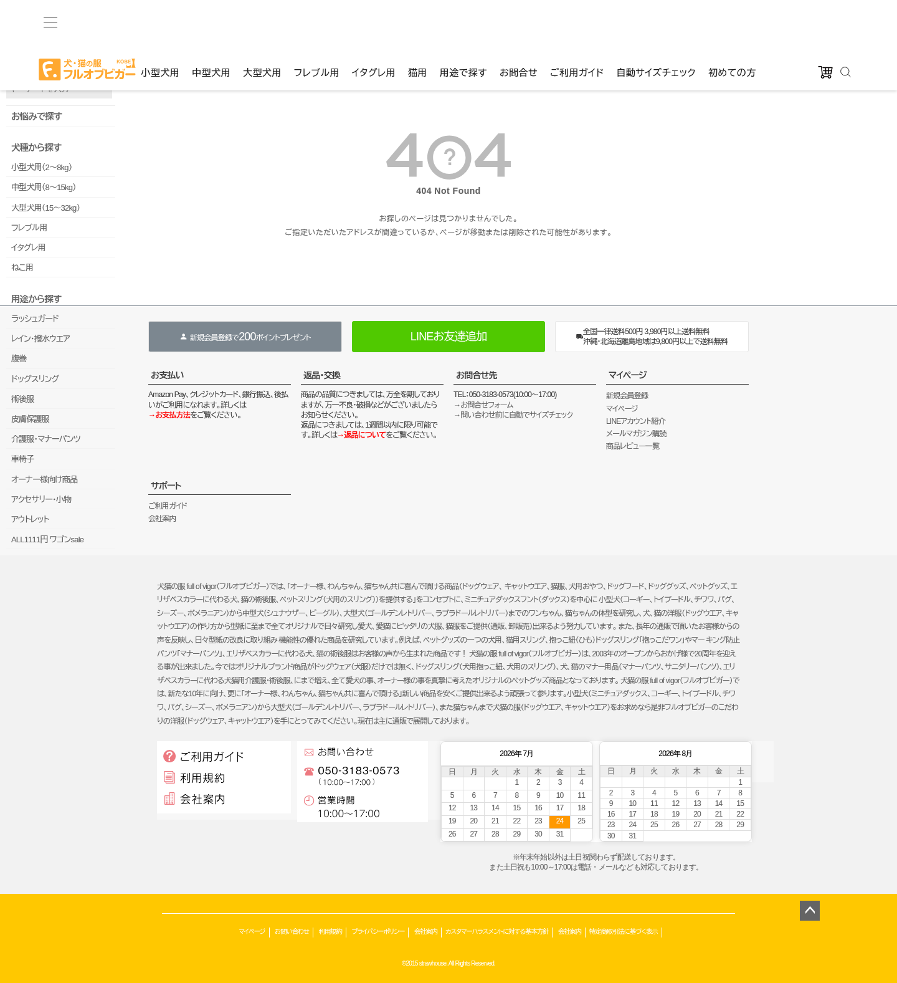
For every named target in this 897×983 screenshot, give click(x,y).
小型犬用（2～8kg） (41, 167)
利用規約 (330, 931)
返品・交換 (321, 375)
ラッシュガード (35, 319)
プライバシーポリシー (377, 931)
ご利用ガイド (577, 19)
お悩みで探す (36, 117)
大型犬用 (262, 19)
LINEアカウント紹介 (635, 421)
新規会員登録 (627, 395)
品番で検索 (23, 67)
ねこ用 (22, 267)
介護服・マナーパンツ (45, 439)
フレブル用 (316, 19)
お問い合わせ (292, 931)
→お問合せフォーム (483, 405)
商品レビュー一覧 (632, 446)
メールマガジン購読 (636, 433)
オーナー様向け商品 (44, 479)
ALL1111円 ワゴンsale (47, 539)
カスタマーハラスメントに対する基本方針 (496, 931)
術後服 (22, 399)
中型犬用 (211, 19)
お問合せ (519, 19)
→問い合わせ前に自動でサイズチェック (512, 415)
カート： (409, 43)
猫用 (417, 19)
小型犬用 (160, 19)
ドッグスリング (35, 379)
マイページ (628, 375)
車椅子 (22, 459)
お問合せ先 (476, 375)
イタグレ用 (374, 19)
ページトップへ (810, 911)
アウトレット (30, 519)
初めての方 (732, 19)
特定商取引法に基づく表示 (623, 931)
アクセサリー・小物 (41, 499)
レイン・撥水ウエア (40, 338)
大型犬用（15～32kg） (45, 208)
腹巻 (18, 358)
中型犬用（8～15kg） (43, 187)
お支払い (167, 375)
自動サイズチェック (656, 19)
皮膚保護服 (30, 419)
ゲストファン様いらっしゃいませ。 (199, 43)
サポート (166, 486)
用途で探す (463, 19)
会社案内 (162, 518)
